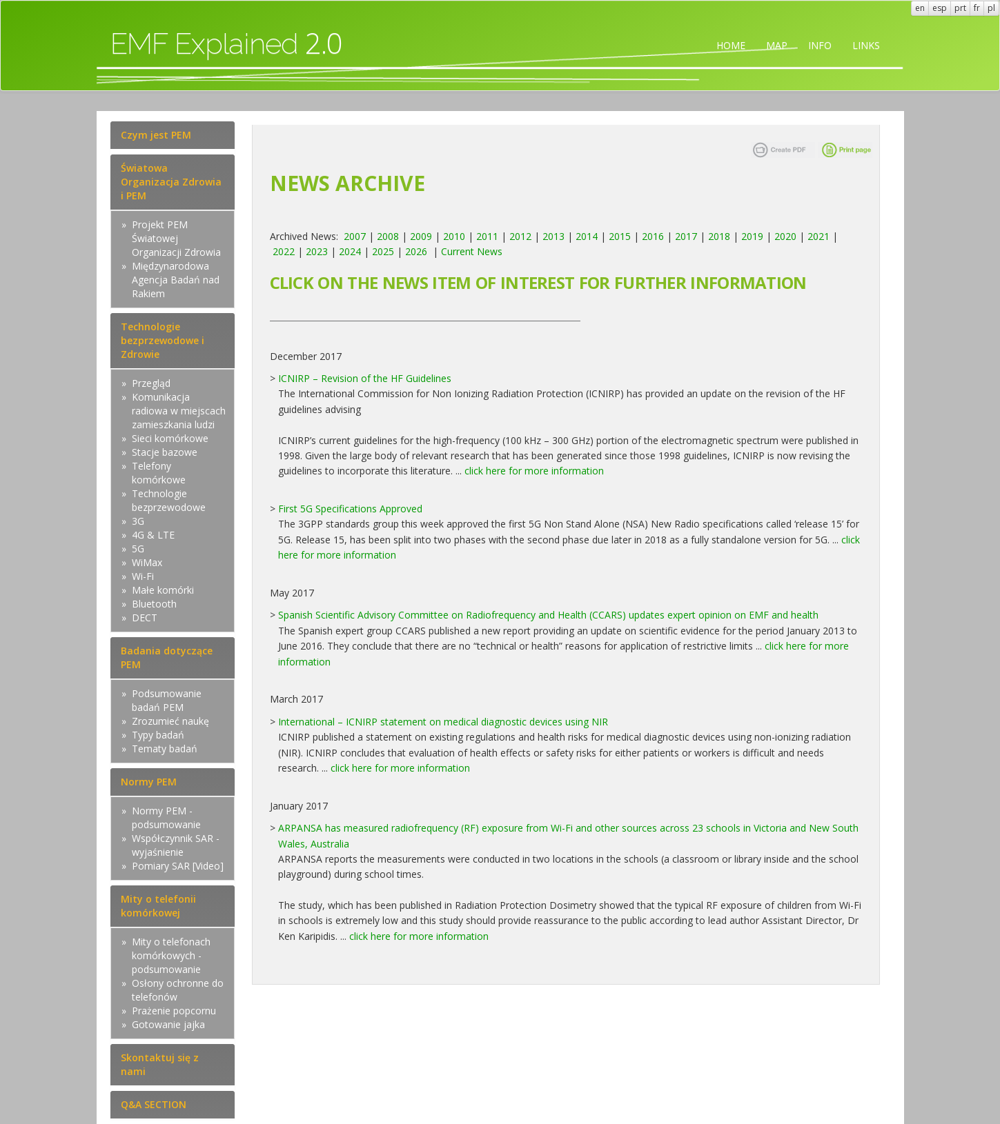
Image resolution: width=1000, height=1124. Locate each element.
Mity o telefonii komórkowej (158, 905)
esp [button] (939, 8)
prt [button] (960, 8)
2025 (383, 251)
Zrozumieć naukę (170, 720)
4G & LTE (153, 534)
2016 (653, 236)
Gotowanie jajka (168, 1024)
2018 (719, 236)
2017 (686, 236)
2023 (317, 251)
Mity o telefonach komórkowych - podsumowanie (171, 955)
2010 (454, 236)
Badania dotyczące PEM (167, 657)
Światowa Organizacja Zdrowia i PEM (171, 181)
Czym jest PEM (156, 134)
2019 (752, 236)
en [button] (920, 8)
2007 (355, 236)
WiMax (147, 562)
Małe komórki (163, 589)
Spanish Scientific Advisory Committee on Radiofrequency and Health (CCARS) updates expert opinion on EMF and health (548, 614)
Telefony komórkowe (159, 472)
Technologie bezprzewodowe (169, 500)
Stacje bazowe (164, 452)
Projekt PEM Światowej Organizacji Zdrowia (176, 238)
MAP (776, 45)
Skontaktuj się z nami (160, 1064)
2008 (388, 236)
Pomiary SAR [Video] (178, 865)
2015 (620, 236)
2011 (487, 236)
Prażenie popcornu (174, 1010)
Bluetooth (154, 603)
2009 (421, 236)
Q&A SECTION (153, 1104)
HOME (730, 45)
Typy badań (158, 734)
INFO (820, 45)
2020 (785, 236)
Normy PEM (149, 781)
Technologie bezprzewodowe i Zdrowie (162, 340)
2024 (350, 251)
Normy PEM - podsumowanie (166, 817)
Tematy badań (164, 748)
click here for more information (534, 470)
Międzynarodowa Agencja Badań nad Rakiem (175, 279)
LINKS (866, 45)
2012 (520, 236)
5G (138, 548)
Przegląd (151, 383)
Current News (471, 251)
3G (138, 521)
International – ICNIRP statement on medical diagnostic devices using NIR (443, 721)
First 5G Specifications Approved (350, 508)
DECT (144, 617)
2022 (284, 251)
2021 (818, 236)
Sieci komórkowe (170, 438)
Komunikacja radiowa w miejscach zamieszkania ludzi (179, 410)
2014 (587, 236)
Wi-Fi (143, 576)
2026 (416, 251)
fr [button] (977, 8)
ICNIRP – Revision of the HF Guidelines (364, 378)
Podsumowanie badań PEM (167, 700)
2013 (553, 236)
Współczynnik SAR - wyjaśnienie (175, 845)
